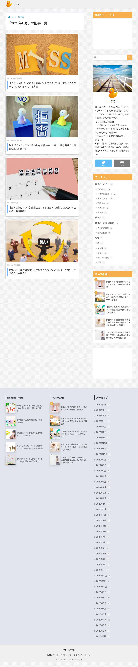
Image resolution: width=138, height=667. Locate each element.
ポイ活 (102, 248)
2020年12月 (103, 579)
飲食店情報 (104, 233)
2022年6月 (103, 478)
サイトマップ (65, 660)
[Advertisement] (112, 33)
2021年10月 (103, 523)
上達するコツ (105, 198)
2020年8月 (103, 601)
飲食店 (100, 217)
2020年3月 (103, 629)
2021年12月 (103, 512)
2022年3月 (103, 495)
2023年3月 (103, 427)
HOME (69, 654)
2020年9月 (103, 596)
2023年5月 (103, 416)
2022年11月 (103, 450)
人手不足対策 (105, 228)
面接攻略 (103, 203)
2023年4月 (103, 422)
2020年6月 (103, 613)
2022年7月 (103, 472)
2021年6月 (103, 545)
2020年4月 (103, 624)
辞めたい (103, 208)
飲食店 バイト (104, 184)
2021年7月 (103, 540)
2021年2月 (103, 568)
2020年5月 (103, 618)
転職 (99, 238)
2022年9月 (103, 461)
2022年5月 (103, 483)
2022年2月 (103, 500)
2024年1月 (103, 405)
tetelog (15, 4)
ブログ (102, 253)
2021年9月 (103, 528)
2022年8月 (103, 467)
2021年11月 (103, 517)
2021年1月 (102, 573)
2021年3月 (103, 562)
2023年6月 (103, 410)
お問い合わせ (52, 660)
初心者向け (104, 189)
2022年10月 (103, 455)
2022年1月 (103, 506)
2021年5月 (103, 551)
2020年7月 (103, 607)
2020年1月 (103, 641)
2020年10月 (103, 590)
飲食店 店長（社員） (107, 223)
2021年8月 (103, 534)
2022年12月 (103, 444)
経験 (101, 263)
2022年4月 (103, 489)
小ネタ (102, 212)
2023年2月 (103, 433)
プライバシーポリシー (83, 660)
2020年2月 (103, 635)
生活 (99, 243)
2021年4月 (103, 556)
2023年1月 (103, 439)
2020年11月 (103, 585)
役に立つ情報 (105, 258)
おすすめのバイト (107, 194)
